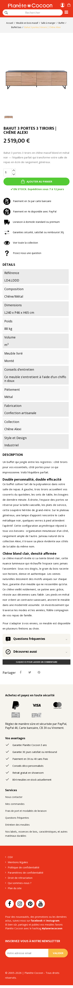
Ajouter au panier (39, 181)
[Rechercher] (6, 13)
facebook (37, 920)
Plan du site (15, 888)
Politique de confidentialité (23, 867)
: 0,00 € (69, 4)
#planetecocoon (52, 928)
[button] (69, 4)
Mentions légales (18, 862)
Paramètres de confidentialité (25, 872)
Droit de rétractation (20, 877)
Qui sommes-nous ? (19, 883)
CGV (10, 857)
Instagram (52, 920)
